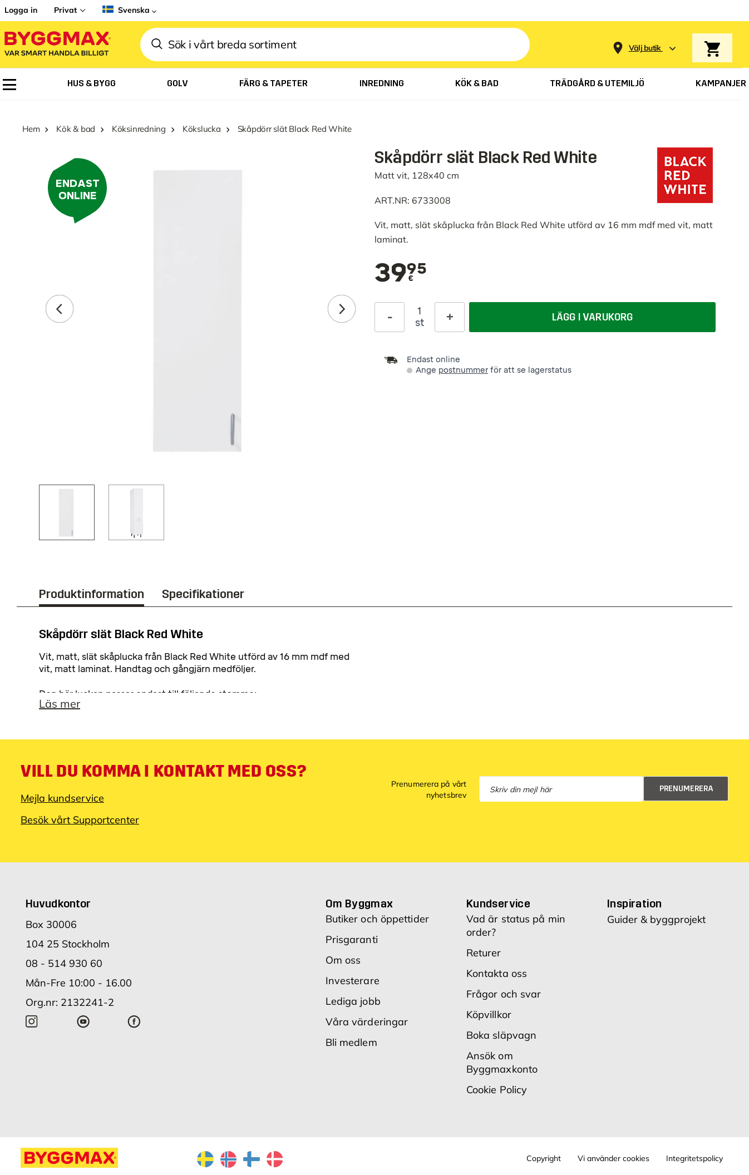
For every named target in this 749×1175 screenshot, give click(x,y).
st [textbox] (419, 323)
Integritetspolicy (694, 1158)
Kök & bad (75, 129)
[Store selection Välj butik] (645, 48)
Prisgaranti (352, 939)
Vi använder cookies (613, 1158)
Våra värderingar (367, 1021)
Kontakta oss (496, 973)
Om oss (343, 960)
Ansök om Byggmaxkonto (502, 1062)
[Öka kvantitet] (450, 317)
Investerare (353, 980)
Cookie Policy (496, 1089)
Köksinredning (139, 129)
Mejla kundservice (62, 798)
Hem (31, 129)
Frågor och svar (503, 994)
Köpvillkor (488, 1014)
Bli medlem (351, 1042)
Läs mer (59, 703)
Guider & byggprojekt (656, 919)
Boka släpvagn (501, 1035)
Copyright (543, 1158)
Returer (483, 952)
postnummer (463, 370)
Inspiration (634, 903)
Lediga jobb (353, 1001)
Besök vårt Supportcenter (80, 819)
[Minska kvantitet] (389, 317)
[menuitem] (9, 84)
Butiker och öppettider (377, 918)
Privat (65, 10)
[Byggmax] (57, 45)
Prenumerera (686, 788)
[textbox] (400, 274)
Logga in (20, 10)
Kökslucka (202, 129)
